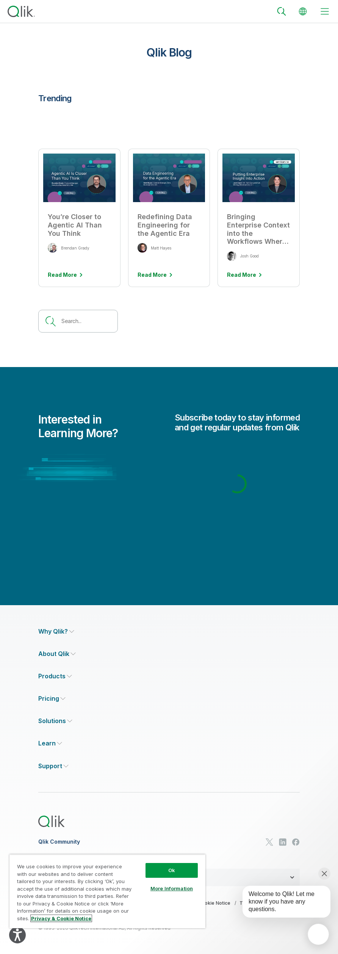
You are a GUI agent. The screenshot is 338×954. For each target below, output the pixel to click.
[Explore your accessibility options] (17, 935)
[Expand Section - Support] (53, 766)
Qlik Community (59, 842)
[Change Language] (303, 11)
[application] (318, 934)
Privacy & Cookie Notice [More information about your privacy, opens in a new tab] (61, 918)
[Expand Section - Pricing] (52, 698)
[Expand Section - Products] (55, 676)
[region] (107, 891)
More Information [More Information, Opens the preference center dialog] (171, 888)
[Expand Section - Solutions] (55, 721)
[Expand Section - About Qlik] (57, 653)
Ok (171, 870)
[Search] (281, 11)
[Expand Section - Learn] (50, 743)
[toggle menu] (324, 11)
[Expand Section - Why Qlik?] (56, 631)
